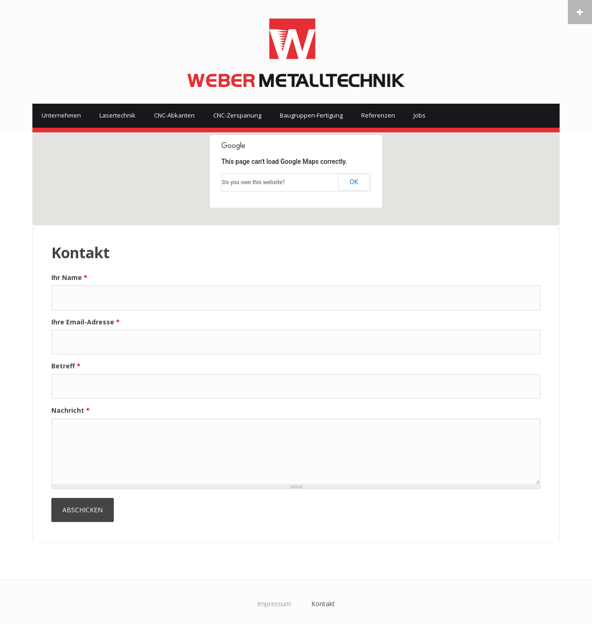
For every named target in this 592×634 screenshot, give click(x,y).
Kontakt (323, 603)
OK (354, 182)
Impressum (274, 603)
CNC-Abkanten (174, 115)
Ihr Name (69, 277)
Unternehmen (61, 115)
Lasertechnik (117, 115)
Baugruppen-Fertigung (311, 115)
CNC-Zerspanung (237, 115)
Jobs (419, 115)
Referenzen (378, 115)
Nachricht (70, 410)
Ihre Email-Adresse (85, 321)
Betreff (65, 365)
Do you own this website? (253, 182)
